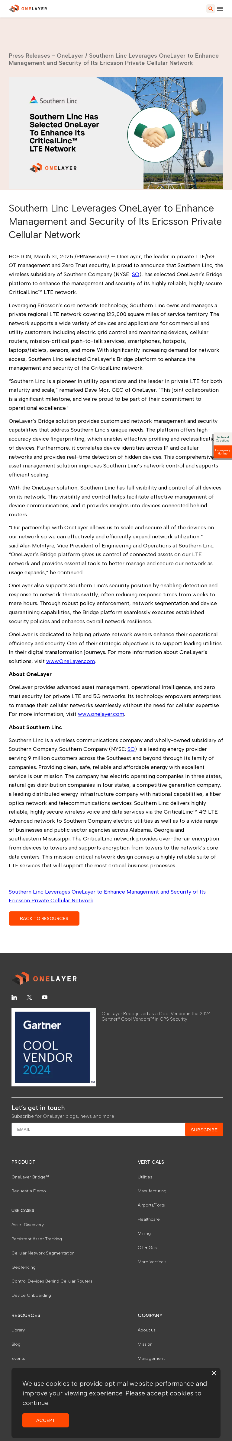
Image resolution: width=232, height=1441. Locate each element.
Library (18, 1330)
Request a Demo (28, 1191)
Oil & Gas (147, 1247)
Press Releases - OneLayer (46, 55)
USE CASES (22, 1210)
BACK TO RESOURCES (44, 918)
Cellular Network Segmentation (43, 1253)
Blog (16, 1344)
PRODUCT (23, 1162)
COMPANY (150, 1315)
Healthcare (149, 1219)
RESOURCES (25, 1315)
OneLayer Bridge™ (30, 1177)
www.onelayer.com (101, 714)
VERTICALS (151, 1162)
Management (151, 1358)
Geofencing (23, 1267)
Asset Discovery (27, 1224)
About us (147, 1330)
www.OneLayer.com (70, 661)
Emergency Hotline (222, 451)
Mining (144, 1233)
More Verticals (152, 1261)
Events (18, 1358)
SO (135, 274)
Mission (145, 1344)
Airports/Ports (151, 1205)
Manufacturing (152, 1191)
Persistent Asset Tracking (36, 1239)
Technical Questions (222, 438)
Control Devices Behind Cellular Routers (51, 1281)
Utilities (145, 1177)
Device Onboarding (31, 1295)
